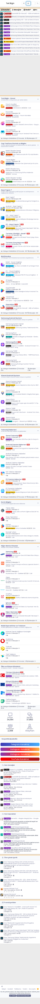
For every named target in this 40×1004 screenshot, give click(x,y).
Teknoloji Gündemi (13, 690)
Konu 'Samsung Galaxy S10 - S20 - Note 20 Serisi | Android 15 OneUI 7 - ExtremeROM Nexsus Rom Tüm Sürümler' (21, 881)
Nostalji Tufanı (11, 532)
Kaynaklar (10, 304)
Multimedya (6, 256)
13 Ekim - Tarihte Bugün (13, 703)
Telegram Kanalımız (20, 744)
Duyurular (9, 112)
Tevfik (13, 513)
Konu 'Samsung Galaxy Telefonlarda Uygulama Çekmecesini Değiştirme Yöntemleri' (20, 938)
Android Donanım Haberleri (15, 454)
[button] (2, 986)
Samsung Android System (11, 318)
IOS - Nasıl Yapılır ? (12, 215)
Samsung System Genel (14, 324)
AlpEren (17, 677)
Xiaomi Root (10, 390)
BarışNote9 (15, 117)
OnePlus (9, 594)
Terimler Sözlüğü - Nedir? (16, 234)
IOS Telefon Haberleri (13, 472)
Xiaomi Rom (10, 399)
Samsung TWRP (11, 351)
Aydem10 (14, 220)
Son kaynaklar (10, 814)
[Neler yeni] (33, 3)
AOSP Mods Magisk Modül (16, 827)
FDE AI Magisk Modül (14, 841)
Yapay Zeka (10, 508)
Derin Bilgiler (6, 502)
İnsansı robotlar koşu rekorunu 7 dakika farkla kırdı (20, 785)
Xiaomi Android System (10, 375)
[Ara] (37, 3)
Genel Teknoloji (12, 436)
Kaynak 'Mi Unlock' (10, 894)
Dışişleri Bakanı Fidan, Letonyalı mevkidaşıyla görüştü (17, 792)
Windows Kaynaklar (10, 781)
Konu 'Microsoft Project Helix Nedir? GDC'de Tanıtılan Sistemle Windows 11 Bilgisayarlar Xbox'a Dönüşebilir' (21, 931)
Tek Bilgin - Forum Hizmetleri (18, 115)
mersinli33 (24, 284)
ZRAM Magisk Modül (14, 834)
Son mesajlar (9, 765)
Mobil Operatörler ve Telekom (13, 626)
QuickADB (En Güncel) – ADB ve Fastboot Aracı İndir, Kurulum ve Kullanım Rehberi (21, 777)
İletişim (4, 989)
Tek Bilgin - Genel (8, 98)
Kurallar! (10, 989)
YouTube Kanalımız (20, 759)
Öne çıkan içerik (10, 858)
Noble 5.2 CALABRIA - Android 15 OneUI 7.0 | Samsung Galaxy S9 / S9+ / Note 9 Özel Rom (21, 770)
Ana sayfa (32, 989)
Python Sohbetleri (16, 528)
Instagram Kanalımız (20, 749)
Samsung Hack (11, 360)
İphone (8, 603)
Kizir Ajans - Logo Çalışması (15, 300)
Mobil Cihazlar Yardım (14, 178)
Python (8, 525)
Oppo (8, 577)
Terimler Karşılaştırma (15, 243)
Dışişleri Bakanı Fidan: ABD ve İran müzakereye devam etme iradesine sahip (18, 805)
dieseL (14, 126)
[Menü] (2, 3)
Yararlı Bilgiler (10, 160)
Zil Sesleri (9, 280)
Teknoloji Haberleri (8, 430)
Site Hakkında (10, 130)
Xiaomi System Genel (14, 381)
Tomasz (14, 174)
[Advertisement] (19, 76)
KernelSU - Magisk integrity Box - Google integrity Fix (21, 819)
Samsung (9, 552)
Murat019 (15, 135)
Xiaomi (8, 561)
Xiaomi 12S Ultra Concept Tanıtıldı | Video (19, 466)
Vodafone (9, 639)
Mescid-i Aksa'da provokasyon (18, 798)
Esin (12, 468)
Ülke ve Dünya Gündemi (10, 666)
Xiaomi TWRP (10, 408)
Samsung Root (11, 333)
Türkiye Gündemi (13, 672)
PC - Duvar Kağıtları (13, 271)
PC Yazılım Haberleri (14, 479)
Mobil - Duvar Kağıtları (14, 262)
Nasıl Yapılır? (10, 197)
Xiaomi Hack (10, 417)
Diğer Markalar (12, 612)
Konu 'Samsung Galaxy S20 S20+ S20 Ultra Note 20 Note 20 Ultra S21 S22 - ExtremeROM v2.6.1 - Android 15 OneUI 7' (21, 872)
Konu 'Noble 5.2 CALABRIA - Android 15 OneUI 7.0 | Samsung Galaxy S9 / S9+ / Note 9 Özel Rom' (20, 907)
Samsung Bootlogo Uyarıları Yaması (20, 364)
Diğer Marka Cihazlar (9, 546)
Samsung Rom (11, 342)
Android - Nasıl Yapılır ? (14, 206)
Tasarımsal (10, 297)
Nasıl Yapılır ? (6, 190)
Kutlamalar (10, 121)
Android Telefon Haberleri (15, 463)
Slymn (29, 703)
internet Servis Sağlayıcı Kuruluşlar (18, 632)
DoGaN (13, 459)
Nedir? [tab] (27, 10)
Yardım (25, 989)
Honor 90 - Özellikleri (12, 590)
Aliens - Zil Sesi (10, 284)
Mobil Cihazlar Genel (13, 151)
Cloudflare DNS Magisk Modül (17, 848)
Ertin (34, 528)
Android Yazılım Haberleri (16, 445)
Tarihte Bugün (11, 699)
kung (16, 347)
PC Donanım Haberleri (14, 488)
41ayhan (29, 730)
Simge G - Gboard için (16, 421)
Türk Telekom (11, 654)
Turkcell (8, 647)
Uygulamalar (10, 288)
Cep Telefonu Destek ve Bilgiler (13, 143)
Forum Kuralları (11, 104)
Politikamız (17, 989)
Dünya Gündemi (12, 681)
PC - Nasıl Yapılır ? (13, 224)
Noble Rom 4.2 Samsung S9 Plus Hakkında (19, 172)
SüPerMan (14, 405)
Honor (8, 586)
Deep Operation (12, 517)
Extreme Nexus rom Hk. (16, 181)
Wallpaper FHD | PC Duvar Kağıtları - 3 (22, 275)
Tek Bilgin (10, 3)
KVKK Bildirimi (13, 108)
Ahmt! (14, 365)
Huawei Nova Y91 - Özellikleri (15, 573)
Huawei (8, 570)
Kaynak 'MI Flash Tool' (11, 889)
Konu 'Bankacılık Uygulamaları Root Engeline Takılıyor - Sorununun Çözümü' (19, 924)
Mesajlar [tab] (16, 10)
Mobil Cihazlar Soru (13, 169)
